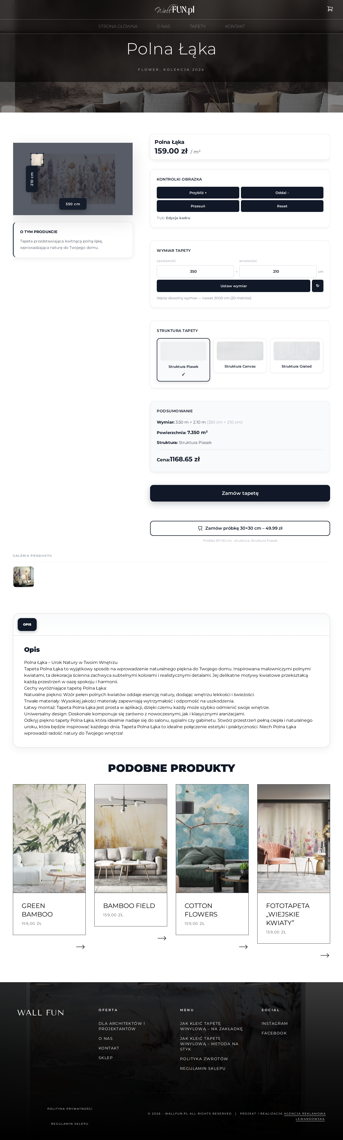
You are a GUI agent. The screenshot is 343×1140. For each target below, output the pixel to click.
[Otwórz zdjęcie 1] (23, 577)
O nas (106, 1038)
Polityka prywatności (70, 1109)
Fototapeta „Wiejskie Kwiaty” (288, 914)
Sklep (106, 1057)
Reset (282, 206)
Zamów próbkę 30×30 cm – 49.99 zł (240, 528)
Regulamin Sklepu (203, 1068)
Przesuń (198, 206)
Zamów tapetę (240, 493)
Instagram (275, 1023)
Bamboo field (129, 906)
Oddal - (282, 192)
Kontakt (109, 1048)
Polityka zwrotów (204, 1058)
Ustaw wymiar (234, 286)
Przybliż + (198, 192)
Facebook (274, 1033)
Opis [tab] (27, 624)
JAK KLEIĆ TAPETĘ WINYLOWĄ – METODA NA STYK (209, 1044)
